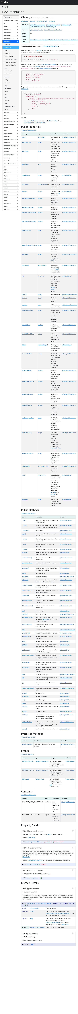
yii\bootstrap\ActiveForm (37, 25)
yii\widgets (11, 209)
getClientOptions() (27, 744)
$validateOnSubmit (27, 394)
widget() (24, 729)
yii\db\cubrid (11, 136)
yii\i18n (11, 182)
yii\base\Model (34, 908)
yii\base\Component (36, 27)
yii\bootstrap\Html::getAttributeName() (57, 913)
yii (11, 23)
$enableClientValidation (29, 212)
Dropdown (7, 83)
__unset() (24, 549)
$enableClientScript (28, 207)
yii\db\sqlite (11, 161)
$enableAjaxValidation (28, 198)
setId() (52, 289)
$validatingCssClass (28, 418)
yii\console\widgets (11, 124)
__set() (24, 544)
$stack (24, 345)
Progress (6, 100)
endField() (25, 614)
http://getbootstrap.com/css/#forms (34, 123)
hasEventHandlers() (28, 655)
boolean (40, 198)
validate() (24, 715)
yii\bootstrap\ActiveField (49, 64)
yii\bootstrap (11, 41)
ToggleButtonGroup (9, 106)
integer (40, 191)
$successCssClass (27, 354)
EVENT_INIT (25, 779)
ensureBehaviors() (27, 617)
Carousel (6, 77)
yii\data (11, 127)
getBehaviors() (26, 636)
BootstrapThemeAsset (10, 62)
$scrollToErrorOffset (28, 334)
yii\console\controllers (11, 121)
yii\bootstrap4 (11, 32)
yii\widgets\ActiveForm (53, 25)
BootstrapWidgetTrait (10, 65)
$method (24, 298)
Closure (44, 265)
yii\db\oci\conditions (11, 154)
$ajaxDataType (26, 142)
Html (5, 85)
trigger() (24, 711)
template (38, 66)
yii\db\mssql (11, 142)
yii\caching (11, 112)
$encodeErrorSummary (29, 221)
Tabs (5, 103)
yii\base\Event (40, 779)
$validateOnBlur (27, 370)
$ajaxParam (25, 151)
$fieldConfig (24, 89)
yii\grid (11, 176)
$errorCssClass (26, 230)
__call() (24, 520)
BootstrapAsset (8, 56)
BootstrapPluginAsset (10, 59)
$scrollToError (26, 325)
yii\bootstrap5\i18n (11, 38)
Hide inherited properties (28, 130)
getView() (53, 492)
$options (24, 305)
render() (24, 693)
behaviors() (25, 580)
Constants (52, 21)
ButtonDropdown (9, 71)
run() (23, 700)
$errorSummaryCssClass (29, 245)
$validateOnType (27, 405)
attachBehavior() (27, 558)
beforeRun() (25, 568)
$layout (39, 50)
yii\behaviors (11, 29)
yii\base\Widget (66, 25)
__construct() (25, 530)
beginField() (25, 576)
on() (23, 683)
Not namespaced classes (11, 20)
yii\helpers (11, 179)
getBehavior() (26, 633)
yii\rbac (11, 194)
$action (24, 137)
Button (6, 68)
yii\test (11, 200)
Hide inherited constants (28, 795)
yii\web (11, 206)
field (49, 903)
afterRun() (25, 552)
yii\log (11, 185)
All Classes (24, 21)
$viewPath (25, 499)
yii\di (11, 167)
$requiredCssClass (27, 310)
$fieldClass (25, 254)
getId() (53, 287)
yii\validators (11, 203)
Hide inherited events (27, 754)
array (39, 137)
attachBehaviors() (27, 563)
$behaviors (25, 184)
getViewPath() (26, 650)
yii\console (11, 118)
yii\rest (11, 197)
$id (59, 193)
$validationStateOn (27, 453)
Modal (6, 91)
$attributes (25, 164)
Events (45, 21)
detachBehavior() (27, 600)
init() (23, 674)
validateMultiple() (27, 722)
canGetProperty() (27, 585)
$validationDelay (27, 433)
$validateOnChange (28, 381)
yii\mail (11, 188)
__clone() (24, 525)
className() (25, 595)
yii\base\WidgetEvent (42, 761)
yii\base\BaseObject (50, 27)
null (43, 276)
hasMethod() (25, 662)
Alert (5, 50)
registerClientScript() (28, 688)
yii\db (11, 130)
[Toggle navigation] (75, 2)
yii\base (11, 26)
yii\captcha (11, 115)
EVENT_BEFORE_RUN (28, 770)
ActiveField (7, 44)
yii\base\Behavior (43, 184)
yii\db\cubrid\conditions (11, 139)
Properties (32, 21)
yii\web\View (42, 475)
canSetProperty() (27, 590)
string (43, 137)
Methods (39, 21)
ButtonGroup (8, 74)
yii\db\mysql (11, 148)
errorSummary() (26, 624)
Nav (5, 94)
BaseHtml (7, 53)
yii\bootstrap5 (11, 35)
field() (52, 260)
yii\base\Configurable (36, 30)
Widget (6, 109)
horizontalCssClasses (45, 68)
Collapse (6, 80)
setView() (53, 494)
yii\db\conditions (11, 133)
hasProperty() (26, 667)
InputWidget (7, 88)
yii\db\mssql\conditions (11, 145)
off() (23, 678)
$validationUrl (26, 466)
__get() (24, 534)
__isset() (24, 539)
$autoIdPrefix (26, 175)
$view (23, 475)
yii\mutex (11, 191)
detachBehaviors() (27, 606)
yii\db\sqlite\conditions (11, 164)
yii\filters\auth (11, 173)
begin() (24, 573)
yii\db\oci (11, 151)
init (32, 944)
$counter (24, 191)
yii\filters (11, 170)
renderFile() (25, 696)
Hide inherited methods (28, 513)
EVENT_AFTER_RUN (27, 761)
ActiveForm (7, 47)
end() (23, 611)
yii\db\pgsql (11, 157)
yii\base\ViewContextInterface (53, 30)
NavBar (6, 97)
